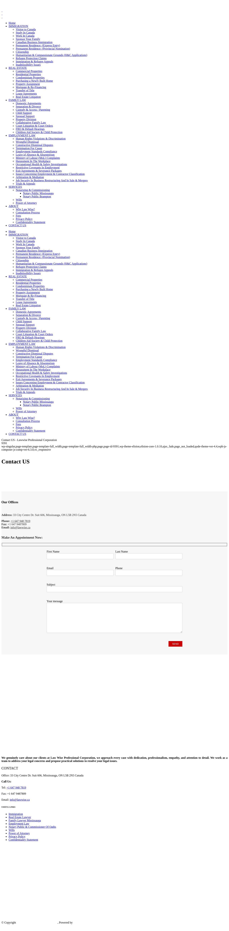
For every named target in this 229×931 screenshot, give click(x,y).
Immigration (16, 819)
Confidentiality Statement (23, 845)
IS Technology (81, 927)
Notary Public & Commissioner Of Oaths (32, 832)
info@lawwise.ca (20, 527)
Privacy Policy (17, 841)
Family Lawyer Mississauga (25, 825)
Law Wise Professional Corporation (37, 927)
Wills (12, 835)
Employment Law (19, 828)
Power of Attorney (19, 838)
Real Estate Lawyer (20, 822)
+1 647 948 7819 (25, 4)
